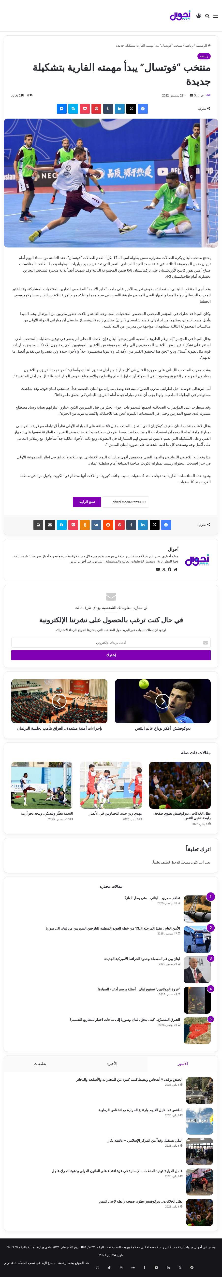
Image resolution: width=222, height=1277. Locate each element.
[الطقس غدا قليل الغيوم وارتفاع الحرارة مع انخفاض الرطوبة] (197, 1123)
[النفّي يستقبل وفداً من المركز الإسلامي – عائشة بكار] (197, 1154)
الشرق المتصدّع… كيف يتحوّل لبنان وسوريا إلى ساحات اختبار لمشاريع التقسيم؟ (125, 1020)
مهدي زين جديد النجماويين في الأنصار (115, 814)
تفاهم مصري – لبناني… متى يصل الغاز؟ (152, 898)
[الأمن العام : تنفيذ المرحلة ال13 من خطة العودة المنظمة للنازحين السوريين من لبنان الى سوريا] (197, 939)
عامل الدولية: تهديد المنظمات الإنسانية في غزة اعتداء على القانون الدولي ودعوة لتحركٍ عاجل (114, 1174)
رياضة (189, 45)
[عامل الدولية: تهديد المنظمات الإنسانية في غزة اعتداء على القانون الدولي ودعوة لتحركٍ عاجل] (197, 1184)
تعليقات (40, 1064)
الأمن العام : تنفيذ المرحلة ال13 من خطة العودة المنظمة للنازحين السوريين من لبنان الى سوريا (113, 929)
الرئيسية (203, 45)
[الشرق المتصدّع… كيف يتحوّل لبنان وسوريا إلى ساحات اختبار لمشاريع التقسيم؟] (197, 1030)
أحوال (198, 95)
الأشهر (183, 1064)
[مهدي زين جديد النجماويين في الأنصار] (111, 785)
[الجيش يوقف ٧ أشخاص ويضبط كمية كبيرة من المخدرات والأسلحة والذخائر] (197, 1093)
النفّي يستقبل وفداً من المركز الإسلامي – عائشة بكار (142, 1143)
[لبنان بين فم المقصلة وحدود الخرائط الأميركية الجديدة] (197, 970)
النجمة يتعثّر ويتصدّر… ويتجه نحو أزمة (47, 814)
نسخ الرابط (87, 502)
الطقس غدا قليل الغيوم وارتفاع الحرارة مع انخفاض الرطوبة (138, 1113)
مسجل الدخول (180, 863)
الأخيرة (111, 1064)
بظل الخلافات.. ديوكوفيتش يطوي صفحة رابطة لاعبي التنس (138, 1204)
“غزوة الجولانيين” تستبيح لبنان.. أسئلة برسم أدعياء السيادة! (139, 989)
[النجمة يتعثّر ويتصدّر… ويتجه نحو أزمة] (42, 785)
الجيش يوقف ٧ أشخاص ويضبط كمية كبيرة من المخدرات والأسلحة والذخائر (127, 1082)
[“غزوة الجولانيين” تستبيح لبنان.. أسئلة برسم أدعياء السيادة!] (197, 1000)
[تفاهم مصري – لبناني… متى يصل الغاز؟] (197, 909)
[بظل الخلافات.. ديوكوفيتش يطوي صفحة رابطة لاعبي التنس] (180, 785)
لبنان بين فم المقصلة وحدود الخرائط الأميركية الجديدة (142, 959)
